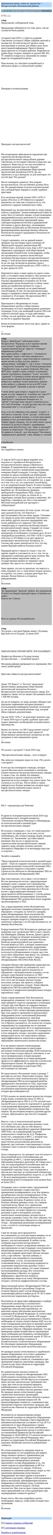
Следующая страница (14, 1528)
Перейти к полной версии (13, 1532)
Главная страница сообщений (18, 1523)
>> (9, 15)
